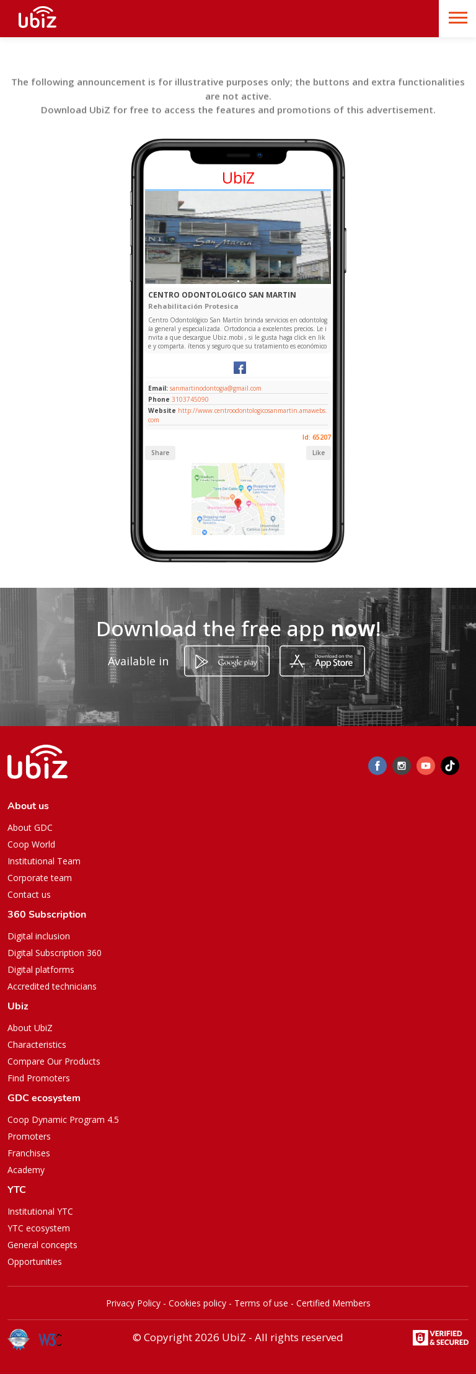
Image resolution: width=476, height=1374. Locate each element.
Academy (26, 1170)
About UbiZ (30, 1028)
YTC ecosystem (38, 1228)
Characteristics (36, 1044)
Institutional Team (44, 861)
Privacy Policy (133, 1303)
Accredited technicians (52, 986)
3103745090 (190, 399)
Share (160, 452)
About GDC (30, 827)
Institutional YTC (40, 1211)
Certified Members (333, 1303)
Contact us (29, 894)
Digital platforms (40, 969)
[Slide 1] (238, 281)
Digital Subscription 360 (54, 953)
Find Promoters (38, 1078)
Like (318, 452)
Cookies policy (197, 1303)
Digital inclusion (38, 936)
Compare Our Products (53, 1061)
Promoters (29, 1136)
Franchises (28, 1153)
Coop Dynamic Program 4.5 (63, 1119)
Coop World (31, 844)
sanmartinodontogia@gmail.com (215, 388)
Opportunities (34, 1261)
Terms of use (261, 1303)
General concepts (42, 1245)
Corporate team (39, 878)
